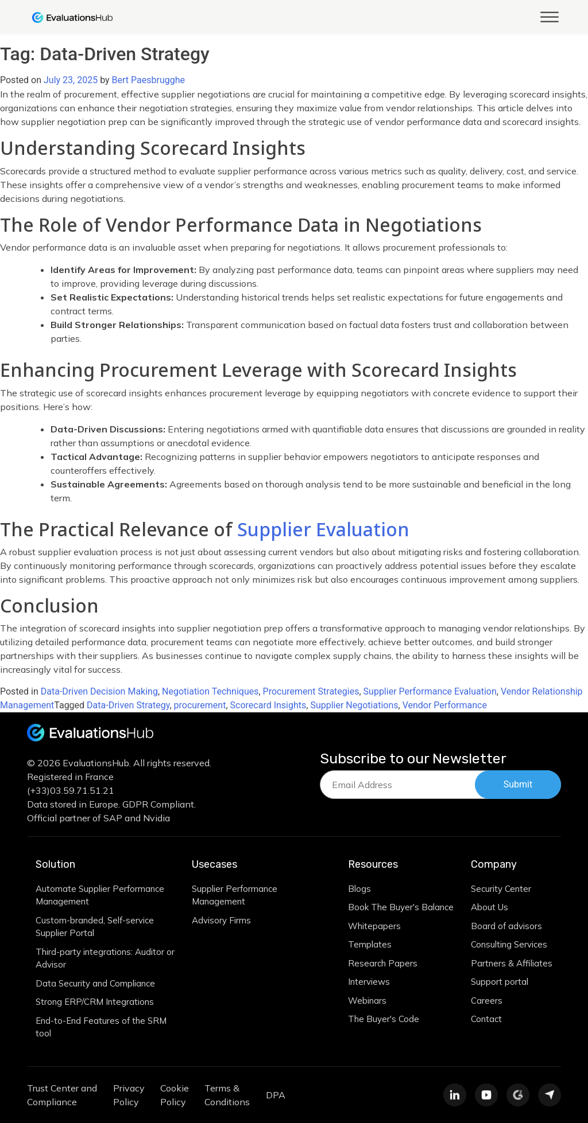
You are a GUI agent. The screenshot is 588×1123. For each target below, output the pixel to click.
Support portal (499, 981)
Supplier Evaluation (323, 529)
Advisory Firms (221, 920)
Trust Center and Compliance (62, 1095)
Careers (486, 1000)
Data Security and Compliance (95, 983)
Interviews (369, 981)
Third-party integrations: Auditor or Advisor (105, 958)
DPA (275, 1095)
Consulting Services (509, 944)
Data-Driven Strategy (128, 705)
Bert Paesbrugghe (148, 80)
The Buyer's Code (383, 1018)
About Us (489, 907)
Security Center (501, 888)
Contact (486, 1018)
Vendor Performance (445, 705)
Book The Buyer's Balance (401, 907)
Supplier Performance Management (234, 895)
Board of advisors (506, 926)
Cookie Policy (174, 1095)
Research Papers (382, 963)
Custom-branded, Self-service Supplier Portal (95, 927)
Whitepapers (374, 926)
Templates (370, 944)
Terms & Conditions (227, 1095)
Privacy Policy (129, 1095)
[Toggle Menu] (549, 16)
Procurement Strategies (311, 691)
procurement (200, 705)
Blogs (359, 888)
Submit (518, 784)
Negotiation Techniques (210, 691)
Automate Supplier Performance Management (100, 895)
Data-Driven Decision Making (99, 691)
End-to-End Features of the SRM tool (101, 1027)
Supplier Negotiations (354, 705)
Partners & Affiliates (511, 963)
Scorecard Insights (268, 705)
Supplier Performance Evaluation (430, 691)
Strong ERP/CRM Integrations (95, 1001)
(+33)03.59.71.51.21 (70, 790)
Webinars (367, 1000)
